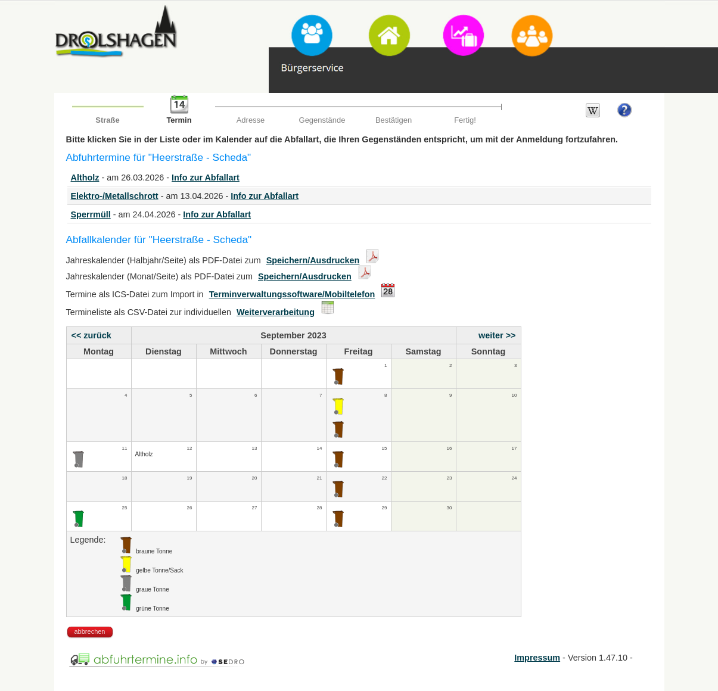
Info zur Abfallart (206, 177)
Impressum (537, 657)
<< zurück (91, 335)
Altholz (85, 177)
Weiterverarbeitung (276, 312)
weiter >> (496, 335)
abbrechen (89, 631)
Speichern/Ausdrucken (313, 260)
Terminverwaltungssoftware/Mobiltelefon (292, 294)
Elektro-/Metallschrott (114, 196)
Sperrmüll (91, 214)
